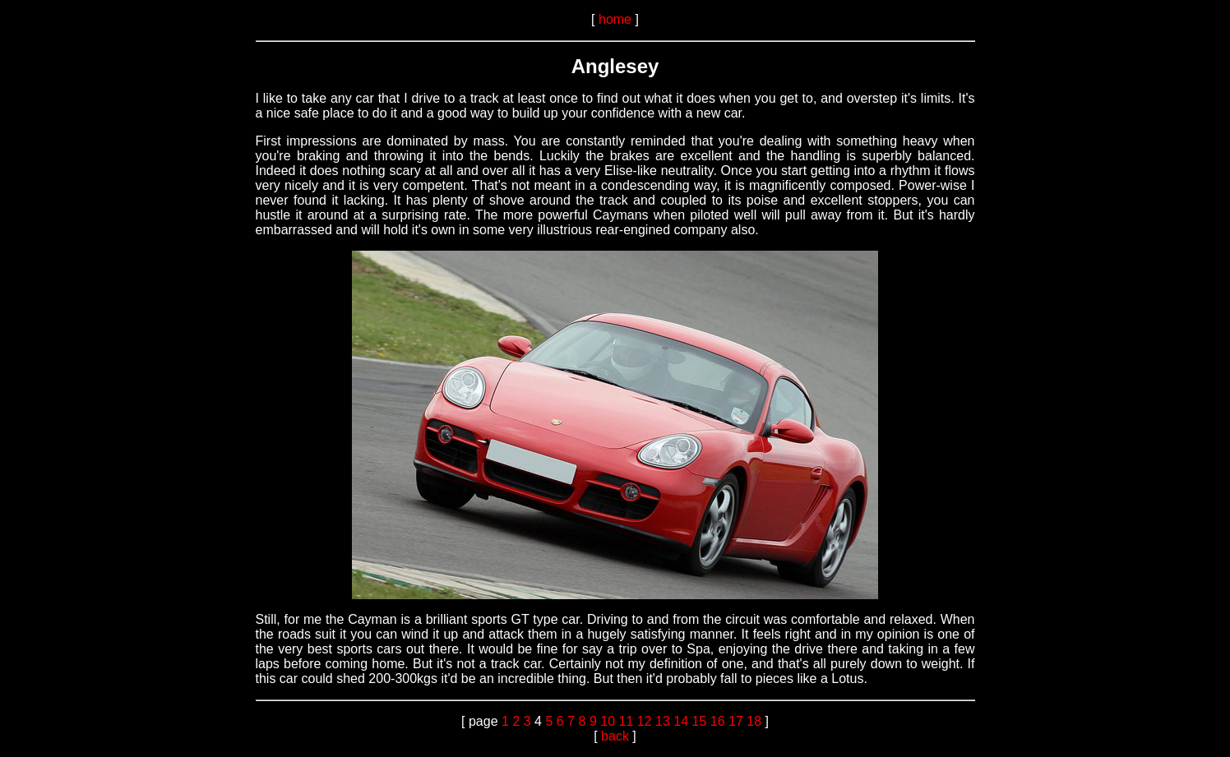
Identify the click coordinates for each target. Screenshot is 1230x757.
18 (754, 721)
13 (662, 721)
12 (644, 721)
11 (625, 721)
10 (607, 721)
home (615, 19)
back (615, 736)
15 (698, 721)
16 (717, 721)
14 (680, 721)
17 (735, 721)
